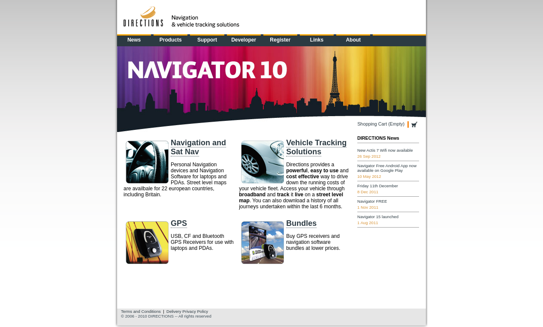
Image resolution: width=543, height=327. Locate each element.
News (134, 40)
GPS (179, 223)
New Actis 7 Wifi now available (385, 150)
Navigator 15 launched (377, 216)
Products (171, 40)
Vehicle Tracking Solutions (316, 147)
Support (207, 40)
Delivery (173, 311)
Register (280, 40)
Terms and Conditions (141, 311)
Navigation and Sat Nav (198, 147)
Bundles (301, 223)
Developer (243, 40)
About (353, 40)
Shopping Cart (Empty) (380, 123)
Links (316, 40)
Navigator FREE (372, 201)
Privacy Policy (195, 311)
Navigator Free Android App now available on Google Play (386, 168)
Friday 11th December (377, 185)
